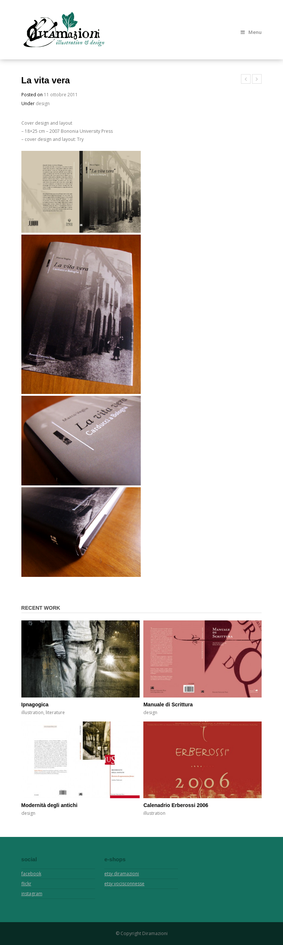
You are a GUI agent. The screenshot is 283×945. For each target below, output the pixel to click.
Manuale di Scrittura (168, 704)
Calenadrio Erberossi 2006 (175, 805)
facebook (31, 873)
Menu (251, 32)
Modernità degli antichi (49, 805)
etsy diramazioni (121, 873)
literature (55, 712)
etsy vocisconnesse (124, 883)
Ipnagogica (35, 704)
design (43, 103)
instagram (31, 893)
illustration (32, 712)
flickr (26, 883)
